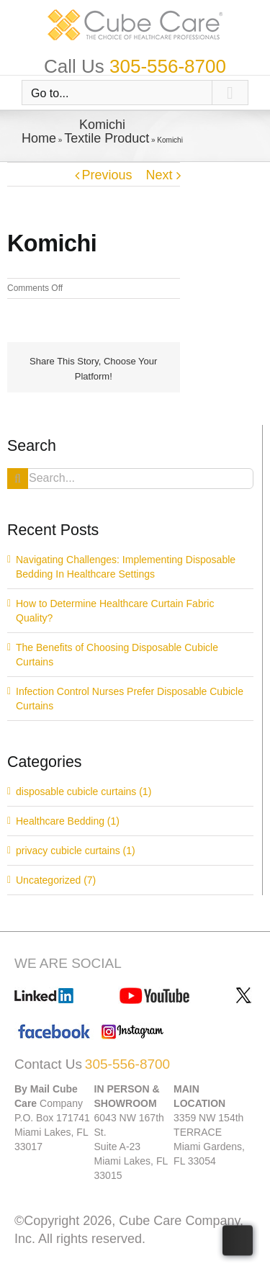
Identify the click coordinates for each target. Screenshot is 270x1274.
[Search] (17, 478)
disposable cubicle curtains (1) (83, 791)
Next (158, 175)
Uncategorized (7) (56, 880)
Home (39, 138)
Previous (107, 175)
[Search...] (130, 478)
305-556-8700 (167, 66)
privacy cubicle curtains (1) (75, 850)
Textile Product (106, 138)
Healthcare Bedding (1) (68, 821)
